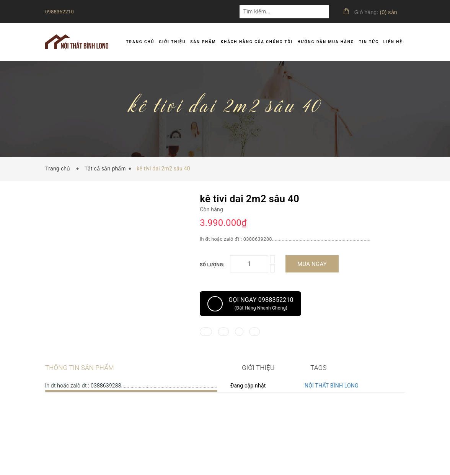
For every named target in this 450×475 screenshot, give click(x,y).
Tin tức (369, 42)
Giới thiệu (172, 42)
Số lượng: (212, 264)
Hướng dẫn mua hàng (325, 42)
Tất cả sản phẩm (105, 168)
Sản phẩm (203, 42)
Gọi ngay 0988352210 (250, 303)
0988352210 (59, 12)
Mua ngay (312, 264)
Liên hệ (393, 42)
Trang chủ (140, 42)
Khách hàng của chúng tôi (257, 42)
